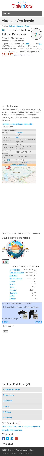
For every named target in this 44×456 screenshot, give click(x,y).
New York (13, 276)
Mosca (12, 284)
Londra (12, 281)
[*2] (8, 160)
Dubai (12, 287)
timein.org (11, 450)
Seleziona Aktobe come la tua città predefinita (21, 426)
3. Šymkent (7, 401)
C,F (27, 162)
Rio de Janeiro (16, 279)
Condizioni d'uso (6, 453)
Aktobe (27, 26)
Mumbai (13, 290)
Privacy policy (16, 453)
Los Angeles (15, 270)
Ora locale (12, 26)
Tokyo (12, 296)
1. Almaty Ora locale (11, 390)
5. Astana (7, 412)
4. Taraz (6, 407)
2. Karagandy (8, 395)
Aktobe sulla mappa (19, 165)
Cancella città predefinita (12, 430)
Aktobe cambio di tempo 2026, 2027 (18, 124)
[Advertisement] (22, 82)
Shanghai (13, 293)
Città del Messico (17, 273)
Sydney (13, 299)
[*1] (40, 44)
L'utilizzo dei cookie (25, 453)
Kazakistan (20, 26)
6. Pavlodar (7, 418)
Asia (17, 137)
